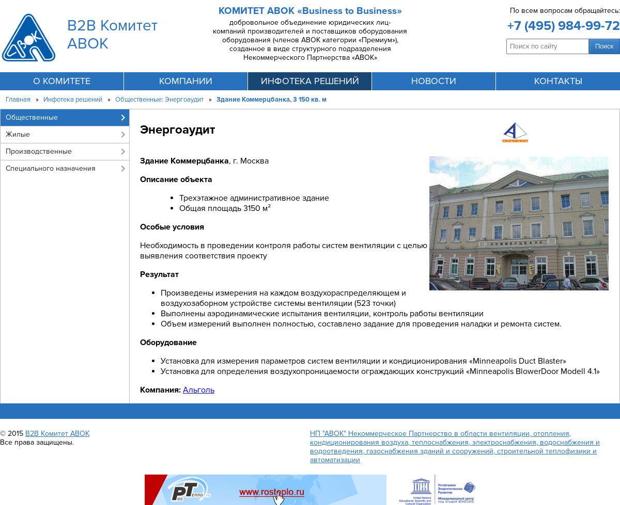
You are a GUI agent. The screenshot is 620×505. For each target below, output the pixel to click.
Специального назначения (51, 168)
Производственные (39, 151)
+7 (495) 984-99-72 (563, 26)
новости (433, 81)
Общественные (32, 117)
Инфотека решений (72, 99)
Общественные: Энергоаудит (159, 99)
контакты (558, 81)
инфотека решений (310, 81)
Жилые (18, 134)
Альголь (198, 390)
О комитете (61, 81)
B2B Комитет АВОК (57, 433)
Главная (18, 99)
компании (185, 81)
